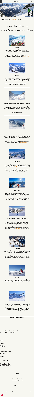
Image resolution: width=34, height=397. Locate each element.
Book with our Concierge (17, 317)
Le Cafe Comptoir (23, 142)
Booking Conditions (17, 378)
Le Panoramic (25, 54)
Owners (17, 371)
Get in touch (6, 338)
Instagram (2, 343)
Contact (17, 373)
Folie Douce (18, 228)
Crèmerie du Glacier (8, 111)
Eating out (20, 19)
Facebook (2, 346)
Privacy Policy (17, 385)
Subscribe (5, 360)
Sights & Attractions (5, 19)
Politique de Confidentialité (17, 388)
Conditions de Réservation (17, 380)
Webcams (16, 20)
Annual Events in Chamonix (6, 20)
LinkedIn (2, 345)
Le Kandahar (15, 166)
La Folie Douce (26, 56)
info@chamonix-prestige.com (8, 333)
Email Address (2, 356)
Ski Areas (14, 19)
